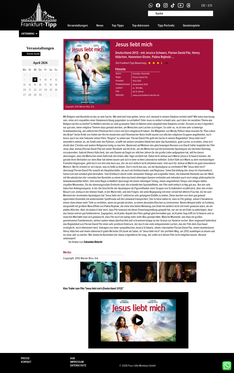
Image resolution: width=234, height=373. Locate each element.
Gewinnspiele (191, 25)
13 (24, 85)
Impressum (77, 362)
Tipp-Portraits (166, 25)
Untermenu (28, 33)
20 (24, 90)
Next (192, 272)
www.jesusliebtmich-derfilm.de (146, 95)
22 (35, 90)
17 (45, 85)
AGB (72, 358)
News (99, 25)
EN (210, 5)
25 (50, 90)
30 (40, 95)
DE (203, 5)
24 (45, 90)
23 (40, 90)
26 (56, 90)
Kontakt (26, 362)
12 (56, 80)
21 (30, 90)
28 (29, 95)
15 (35, 85)
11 (51, 80)
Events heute (33, 53)
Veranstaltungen (77, 25)
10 (45, 80)
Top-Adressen (140, 25)
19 (56, 85)
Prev (84, 272)
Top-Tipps (118, 25)
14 (30, 85)
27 (24, 95)
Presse (25, 358)
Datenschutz (78, 365)
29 (35, 95)
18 (51, 85)
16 (40, 85)
